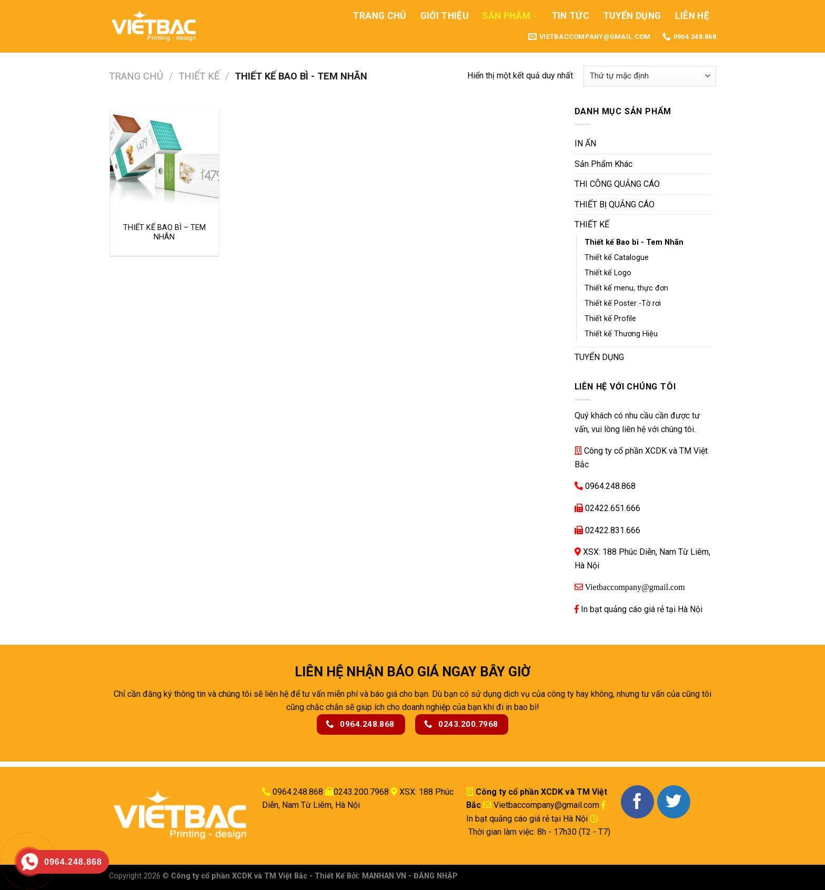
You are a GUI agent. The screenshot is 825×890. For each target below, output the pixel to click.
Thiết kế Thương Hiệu (621, 333)
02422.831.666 (612, 530)
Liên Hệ (692, 16)
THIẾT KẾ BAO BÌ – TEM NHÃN (164, 232)
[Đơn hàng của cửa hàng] (649, 76)
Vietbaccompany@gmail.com (634, 587)
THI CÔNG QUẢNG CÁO (617, 184)
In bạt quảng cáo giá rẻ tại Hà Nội (641, 609)
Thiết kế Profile (610, 318)
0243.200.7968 (361, 792)
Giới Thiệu (444, 16)
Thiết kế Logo (608, 272)
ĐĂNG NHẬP (436, 876)
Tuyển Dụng (632, 16)
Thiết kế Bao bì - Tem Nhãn (634, 242)
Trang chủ (136, 76)
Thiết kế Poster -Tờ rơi (623, 303)
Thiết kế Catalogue (617, 257)
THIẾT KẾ (198, 76)
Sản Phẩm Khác (603, 164)
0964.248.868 (610, 486)
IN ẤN (585, 143)
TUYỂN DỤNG (599, 357)
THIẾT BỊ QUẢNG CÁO (615, 204)
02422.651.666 (612, 508)
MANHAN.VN (384, 876)
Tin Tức (570, 16)
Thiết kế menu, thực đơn (626, 288)
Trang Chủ (379, 16)
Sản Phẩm (509, 16)
